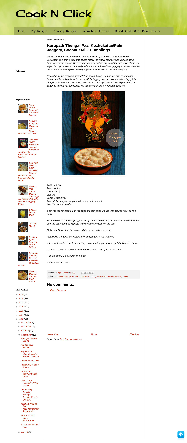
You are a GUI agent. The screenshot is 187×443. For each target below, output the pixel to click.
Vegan (125, 277)
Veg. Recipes (39, 31)
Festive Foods (78, 277)
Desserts (67, 277)
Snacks (111, 277)
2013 (21, 319)
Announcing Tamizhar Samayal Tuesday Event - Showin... (29, 395)
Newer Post (53, 334)
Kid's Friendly (90, 277)
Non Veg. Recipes (64, 31)
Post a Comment (58, 290)
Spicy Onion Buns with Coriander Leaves (33, 110)
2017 (21, 302)
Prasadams (102, 277)
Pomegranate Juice (30, 361)
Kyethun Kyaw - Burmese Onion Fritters (33, 242)
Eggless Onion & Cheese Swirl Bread (33, 276)
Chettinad (59, 277)
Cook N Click (53, 13)
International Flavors (95, 31)
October (25, 331)
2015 (21, 311)
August (24, 432)
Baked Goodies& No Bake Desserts (137, 31)
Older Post (134, 334)
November (26, 326)
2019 (21, 294)
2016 (21, 307)
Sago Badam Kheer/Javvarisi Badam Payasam (30, 354)
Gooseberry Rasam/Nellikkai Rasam (29, 383)
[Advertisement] (93, 312)
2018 (21, 298)
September (26, 335)
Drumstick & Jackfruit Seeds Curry (29, 374)
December (26, 322)
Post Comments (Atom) (71, 339)
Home (21, 31)
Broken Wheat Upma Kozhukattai (27, 418)
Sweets (118, 277)
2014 (21, 315)
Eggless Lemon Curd (33, 212)
